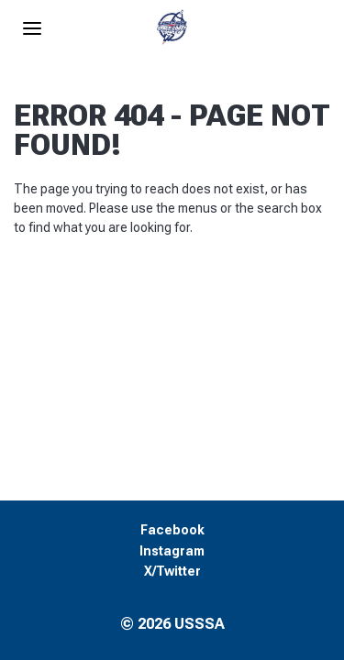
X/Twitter (172, 571)
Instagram (172, 551)
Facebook (172, 530)
